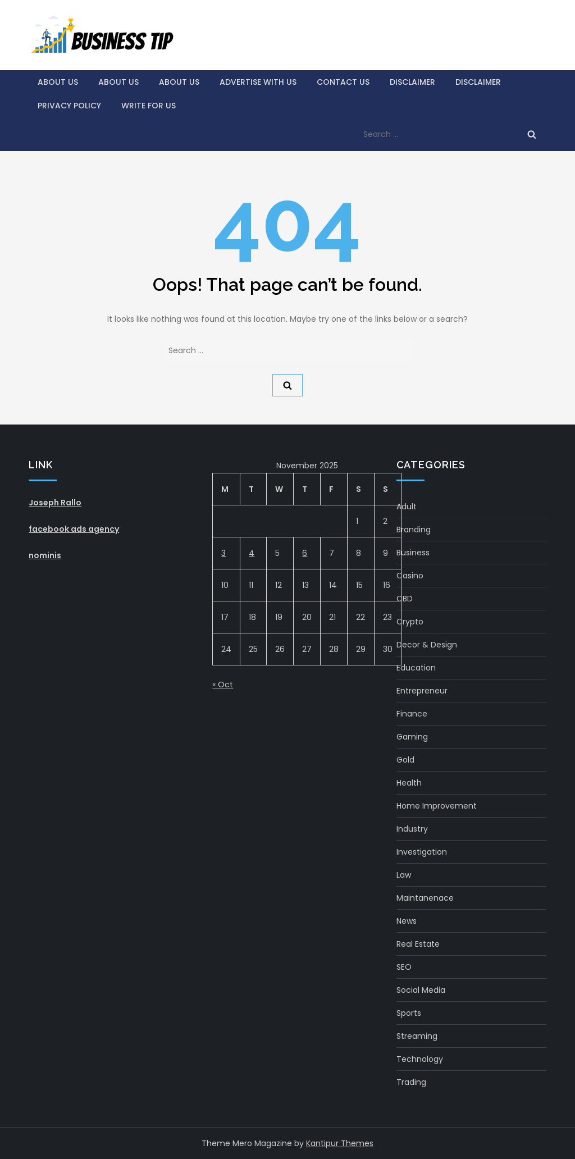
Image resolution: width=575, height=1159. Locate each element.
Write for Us (148, 105)
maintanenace (425, 898)
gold (405, 759)
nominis (45, 555)
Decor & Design (426, 644)
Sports (408, 1013)
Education (416, 667)
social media (420, 990)
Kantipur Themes (339, 1143)
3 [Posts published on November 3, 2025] (223, 553)
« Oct (222, 684)
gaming (412, 736)
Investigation (421, 851)
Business (413, 552)
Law (403, 874)
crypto (409, 621)
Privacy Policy (69, 105)
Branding (413, 529)
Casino (409, 575)
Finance (411, 713)
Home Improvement (436, 805)
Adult (406, 506)
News (406, 921)
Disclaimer (412, 82)
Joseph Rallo (55, 502)
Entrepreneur (422, 690)
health (409, 782)
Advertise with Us (258, 82)
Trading (411, 1082)
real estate (418, 944)
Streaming (416, 1036)
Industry (412, 828)
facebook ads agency (74, 529)
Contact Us (343, 82)
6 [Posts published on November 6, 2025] (304, 553)
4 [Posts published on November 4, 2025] (251, 553)
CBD (404, 598)
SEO (404, 967)
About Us (58, 82)
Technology (419, 1059)
